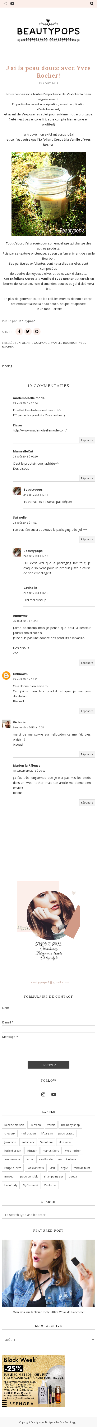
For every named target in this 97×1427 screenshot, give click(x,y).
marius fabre (51, 1151)
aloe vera (65, 1142)
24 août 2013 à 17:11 (35, 495)
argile (64, 1168)
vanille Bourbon (64, 343)
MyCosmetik (30, 1185)
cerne (29, 1159)
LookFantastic (35, 1168)
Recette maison (14, 1125)
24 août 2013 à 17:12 (35, 556)
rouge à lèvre (12, 1168)
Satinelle (20, 517)
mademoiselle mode (29, 398)
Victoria (19, 722)
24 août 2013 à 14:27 (25, 522)
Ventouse (50, 1185)
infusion (32, 1151)
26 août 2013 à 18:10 (35, 593)
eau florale (46, 1159)
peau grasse (66, 1133)
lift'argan (47, 1133)
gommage (41, 343)
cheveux (9, 1133)
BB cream (36, 1125)
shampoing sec (53, 1176)
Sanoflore (46, 1142)
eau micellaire (67, 1159)
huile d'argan (12, 1151)
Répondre (87, 440)
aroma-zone (12, 1159)
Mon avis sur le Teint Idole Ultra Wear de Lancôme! (48, 1312)
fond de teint (82, 1168)
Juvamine (10, 1142)
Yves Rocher (73, 1151)
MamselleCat (23, 451)
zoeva (73, 1176)
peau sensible (29, 1176)
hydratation (28, 1133)
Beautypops (33, 489)
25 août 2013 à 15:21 (25, 679)
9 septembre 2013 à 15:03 (28, 727)
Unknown (20, 674)
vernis (51, 1125)
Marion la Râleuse (26, 765)
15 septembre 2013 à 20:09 (29, 770)
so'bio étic (28, 1142)
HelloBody (10, 1185)
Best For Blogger (69, 1422)
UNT (52, 1168)
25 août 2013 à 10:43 (25, 621)
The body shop (70, 1125)
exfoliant (24, 343)
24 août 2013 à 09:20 (25, 456)
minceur (9, 1176)
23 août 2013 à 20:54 (25, 403)
